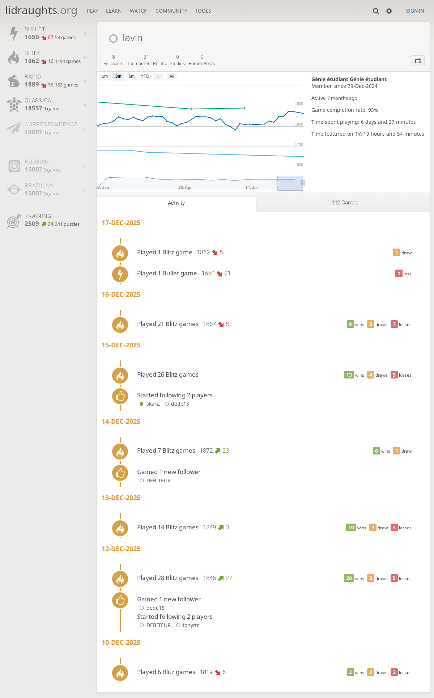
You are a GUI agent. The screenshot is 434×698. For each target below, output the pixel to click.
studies (177, 60)
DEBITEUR (153, 480)
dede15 (175, 403)
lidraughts (41, 10)
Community (171, 10)
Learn (114, 10)
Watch (139, 10)
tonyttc (186, 625)
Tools (203, 10)
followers (113, 60)
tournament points (146, 60)
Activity (176, 203)
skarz (148, 403)
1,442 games (342, 202)
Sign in (415, 11)
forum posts (202, 60)
